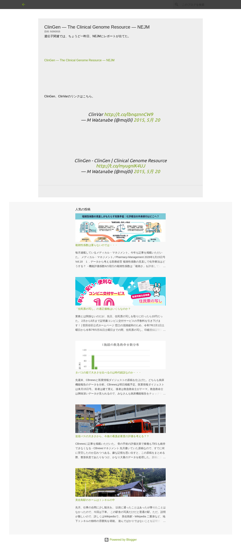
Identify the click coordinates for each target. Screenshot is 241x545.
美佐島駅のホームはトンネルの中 (95, 499)
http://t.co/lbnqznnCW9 (128, 114)
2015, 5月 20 (147, 120)
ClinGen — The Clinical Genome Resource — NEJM (79, 60)
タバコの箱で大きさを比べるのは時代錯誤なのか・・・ (108, 372)
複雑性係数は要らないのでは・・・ (96, 245)
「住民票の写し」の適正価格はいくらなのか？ (103, 308)
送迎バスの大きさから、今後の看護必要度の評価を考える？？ (112, 436)
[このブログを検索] (200, 4)
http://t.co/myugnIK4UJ (120, 165)
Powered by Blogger (120, 539)
